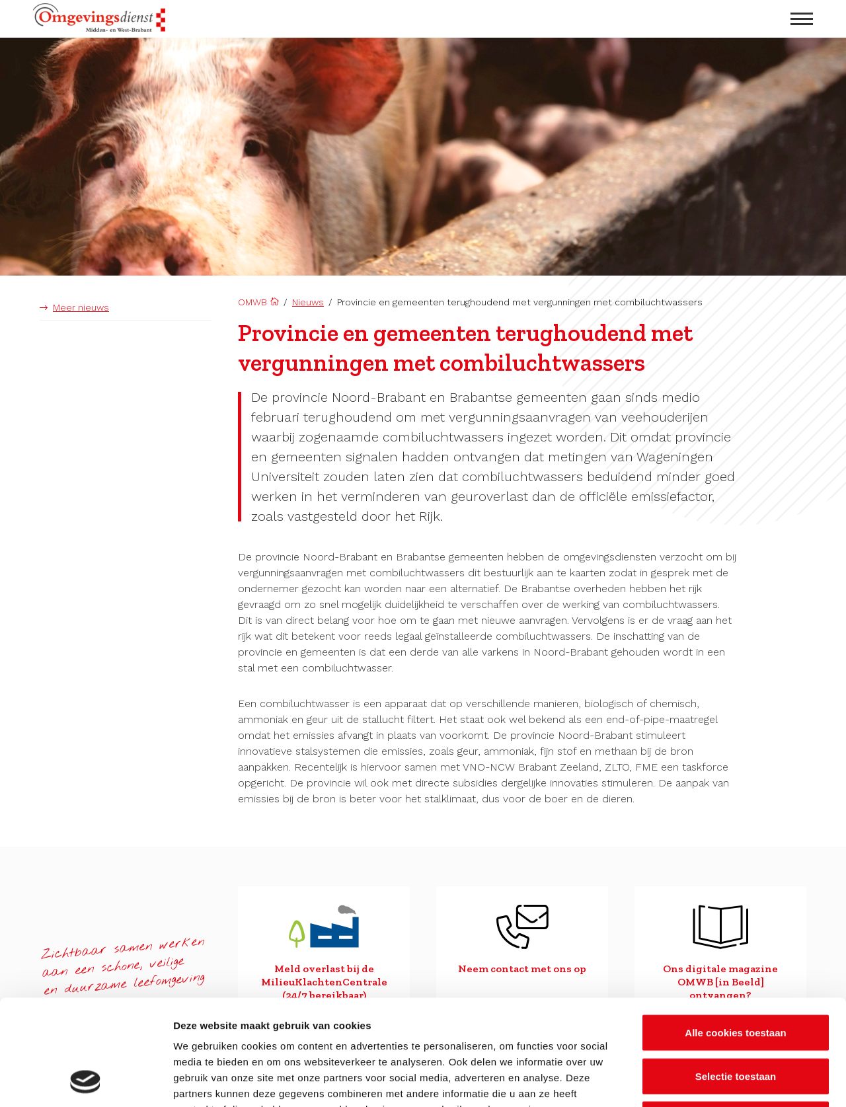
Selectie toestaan (736, 977)
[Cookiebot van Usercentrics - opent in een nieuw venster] (85, 1081)
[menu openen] (801, 19)
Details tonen (714, 1081)
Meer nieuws (81, 307)
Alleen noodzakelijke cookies (735, 1020)
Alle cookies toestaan (735, 933)
